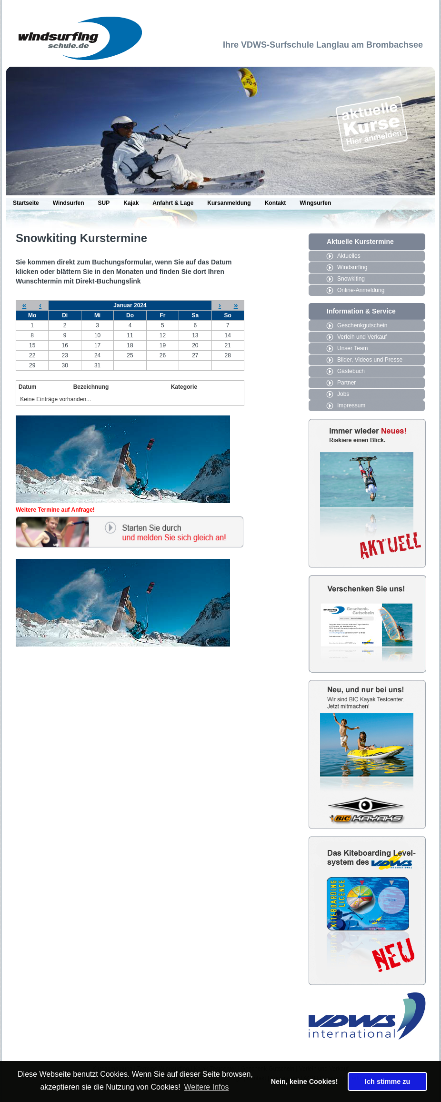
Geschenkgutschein (362, 325)
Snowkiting (351, 278)
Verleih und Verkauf (362, 337)
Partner (346, 382)
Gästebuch (351, 371)
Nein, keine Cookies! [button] (304, 1081)
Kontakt (275, 203)
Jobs (343, 394)
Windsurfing (352, 267)
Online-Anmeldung (360, 290)
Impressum (351, 405)
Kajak (131, 203)
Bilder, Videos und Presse (369, 359)
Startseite (26, 203)
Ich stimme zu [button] (387, 1081)
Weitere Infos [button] (206, 1087)
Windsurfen (68, 203)
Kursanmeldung (229, 203)
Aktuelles (349, 256)
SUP (104, 203)
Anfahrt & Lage (172, 203)
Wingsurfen (315, 203)
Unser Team (352, 348)
